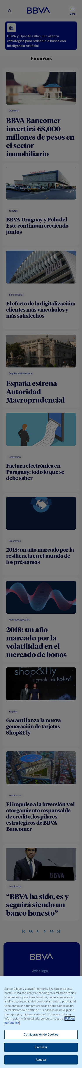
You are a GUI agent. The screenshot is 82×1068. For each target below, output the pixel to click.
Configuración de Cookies (41, 1034)
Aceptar (41, 1059)
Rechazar (41, 1047)
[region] (41, 1022)
